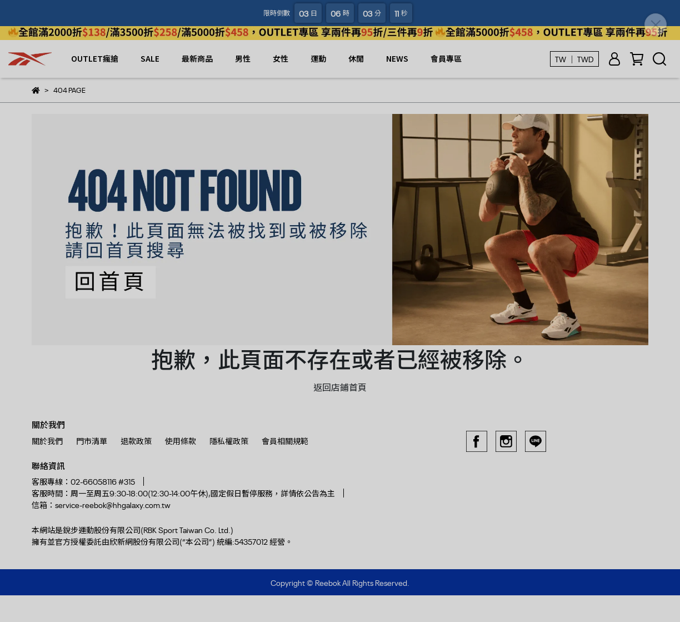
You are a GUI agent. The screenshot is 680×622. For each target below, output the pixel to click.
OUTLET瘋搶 (94, 58)
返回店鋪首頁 (340, 387)
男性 (243, 58)
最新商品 (197, 58)
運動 (318, 58)
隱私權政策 (228, 440)
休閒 (356, 58)
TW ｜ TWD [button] (574, 59)
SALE (150, 58)
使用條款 (180, 440)
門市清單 (91, 440)
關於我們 (47, 440)
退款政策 (136, 440)
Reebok (327, 582)
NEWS (397, 58)
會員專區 (446, 58)
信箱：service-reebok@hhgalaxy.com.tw (101, 504)
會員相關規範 (285, 440)
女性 (280, 58)
